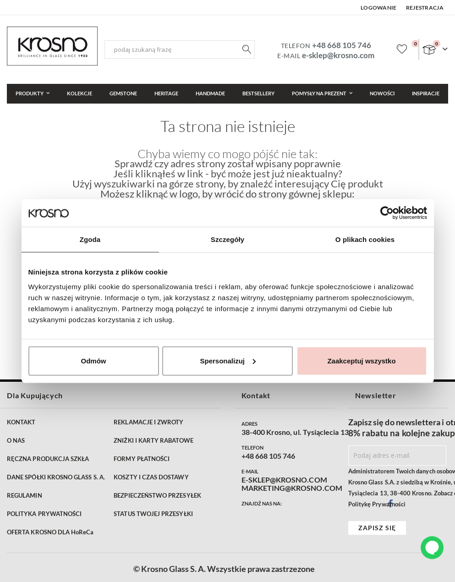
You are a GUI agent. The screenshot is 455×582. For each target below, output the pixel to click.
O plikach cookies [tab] (365, 239)
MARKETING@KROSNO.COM (291, 488)
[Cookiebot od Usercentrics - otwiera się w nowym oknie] (387, 213)
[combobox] (179, 49)
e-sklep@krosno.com (338, 55)
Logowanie (379, 7)
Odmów (93, 360)
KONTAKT (21, 422)
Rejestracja (425, 7)
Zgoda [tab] (90, 239)
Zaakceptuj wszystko (361, 360)
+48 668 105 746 (341, 45)
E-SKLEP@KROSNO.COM (284, 480)
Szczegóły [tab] (227, 239)
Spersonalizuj (228, 360)
